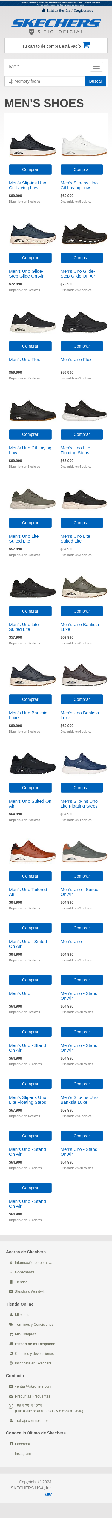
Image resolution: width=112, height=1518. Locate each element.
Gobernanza (25, 1272)
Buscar (95, 81)
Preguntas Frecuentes (32, 1396)
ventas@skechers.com (33, 1386)
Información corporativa (33, 1263)
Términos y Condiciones (34, 1324)
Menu (15, 67)
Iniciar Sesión (58, 10)
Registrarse (83, 10)
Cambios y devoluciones (34, 1354)
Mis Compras (25, 1334)
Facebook (23, 1444)
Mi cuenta (22, 1315)
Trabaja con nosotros (31, 1421)
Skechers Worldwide (31, 1292)
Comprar (30, 169)
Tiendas (21, 1282)
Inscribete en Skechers (33, 1363)
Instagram (23, 1454)
